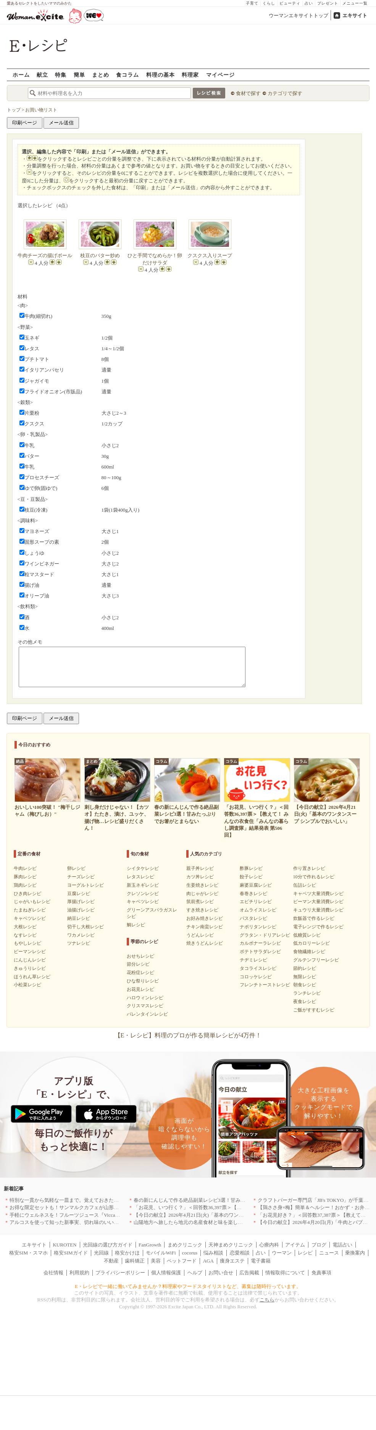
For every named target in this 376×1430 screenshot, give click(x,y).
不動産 (111, 1261)
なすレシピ (25, 935)
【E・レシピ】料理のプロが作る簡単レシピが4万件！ (188, 1035)
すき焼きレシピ (202, 910)
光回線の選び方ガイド (107, 1245)
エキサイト (354, 15)
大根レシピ (25, 926)
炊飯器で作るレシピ (313, 918)
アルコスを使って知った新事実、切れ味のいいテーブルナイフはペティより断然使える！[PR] (114, 1222)
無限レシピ (304, 976)
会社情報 (53, 1272)
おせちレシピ (140, 956)
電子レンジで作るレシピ (318, 926)
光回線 (101, 1253)
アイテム (295, 1245)
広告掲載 (249, 1272)
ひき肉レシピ (27, 893)
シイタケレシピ (143, 868)
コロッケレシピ (256, 976)
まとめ (100, 74)
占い (309, 3)
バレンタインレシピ (147, 1014)
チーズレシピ (81, 876)
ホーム (21, 74)
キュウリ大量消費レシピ (318, 910)
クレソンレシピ (143, 893)
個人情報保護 (166, 1272)
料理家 (190, 74)
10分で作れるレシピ (313, 876)
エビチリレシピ (256, 901)
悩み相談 (213, 1253)
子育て (252, 3)
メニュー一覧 (355, 3)
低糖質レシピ (307, 935)
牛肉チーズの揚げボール (45, 255)
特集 (60, 74)
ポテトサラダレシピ (260, 951)
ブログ (318, 1245)
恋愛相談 (240, 1253)
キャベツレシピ (30, 918)
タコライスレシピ (258, 968)
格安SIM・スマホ (28, 1253)
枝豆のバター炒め (100, 255)
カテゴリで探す (285, 93)
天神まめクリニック (230, 1245)
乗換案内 (355, 1253)
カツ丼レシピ (200, 876)
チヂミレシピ (253, 960)
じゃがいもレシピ (32, 901)
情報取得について (285, 1272)
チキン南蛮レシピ (204, 926)
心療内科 (269, 1245)
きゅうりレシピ (30, 968)
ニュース (329, 1253)
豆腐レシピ (78, 893)
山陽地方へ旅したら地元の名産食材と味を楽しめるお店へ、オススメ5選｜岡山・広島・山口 (237, 1222)
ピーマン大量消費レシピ (318, 901)
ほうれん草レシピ (32, 976)
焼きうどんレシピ (204, 943)
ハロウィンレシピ (145, 997)
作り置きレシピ (309, 868)
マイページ (220, 74)
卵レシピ (76, 868)
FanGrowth (150, 1245)
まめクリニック (185, 1245)
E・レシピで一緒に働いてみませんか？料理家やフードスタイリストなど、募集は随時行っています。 (188, 1286)
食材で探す (248, 93)
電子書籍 (261, 1261)
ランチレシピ (307, 993)
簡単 (79, 74)
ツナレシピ (78, 943)
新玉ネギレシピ (143, 885)
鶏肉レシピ (25, 885)
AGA (208, 1261)
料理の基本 (160, 74)
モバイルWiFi (161, 1253)
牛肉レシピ (25, 868)
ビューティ (289, 3)
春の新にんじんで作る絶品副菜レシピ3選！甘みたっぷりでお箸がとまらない (219, 1200)
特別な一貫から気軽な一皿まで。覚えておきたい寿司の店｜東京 (81, 1200)
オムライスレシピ (258, 910)
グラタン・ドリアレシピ (265, 935)
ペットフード (182, 1261)
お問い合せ (220, 1272)
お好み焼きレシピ (204, 918)
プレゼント (327, 3)
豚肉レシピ (25, 876)
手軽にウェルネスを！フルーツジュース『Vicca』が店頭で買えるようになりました (102, 1215)
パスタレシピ (253, 918)
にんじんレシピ (30, 960)
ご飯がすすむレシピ (313, 1010)
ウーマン (282, 1253)
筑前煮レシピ (200, 901)
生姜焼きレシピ (202, 885)
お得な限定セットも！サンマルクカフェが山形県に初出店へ (77, 1207)
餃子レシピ (251, 876)
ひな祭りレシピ (143, 981)
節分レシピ (138, 964)
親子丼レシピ (200, 868)
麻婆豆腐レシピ (256, 885)
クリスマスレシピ (145, 1005)
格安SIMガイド (70, 1253)
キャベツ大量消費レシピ (318, 893)
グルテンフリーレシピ (316, 960)
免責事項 (321, 1272)
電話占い (342, 1245)
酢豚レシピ (251, 868)
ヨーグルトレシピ (85, 885)
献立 (42, 74)
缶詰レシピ (304, 885)
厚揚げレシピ (81, 901)
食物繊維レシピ (309, 951)
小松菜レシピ (27, 984)
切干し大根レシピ (85, 926)
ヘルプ (194, 1272)
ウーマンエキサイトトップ (298, 15)
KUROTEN (64, 1245)
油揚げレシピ (81, 910)
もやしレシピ (27, 943)
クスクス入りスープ (209, 255)
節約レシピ (304, 968)
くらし (269, 3)
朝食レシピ (304, 984)
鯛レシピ (136, 925)
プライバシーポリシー (120, 1272)
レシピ (305, 1253)
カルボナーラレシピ (260, 943)
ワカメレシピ (81, 935)
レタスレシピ (140, 876)
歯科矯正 (135, 1261)
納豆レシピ (78, 918)
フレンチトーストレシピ (265, 984)
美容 (156, 1261)
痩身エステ (232, 1261)
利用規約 (79, 1272)
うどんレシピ (200, 935)
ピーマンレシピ (30, 951)
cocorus (189, 1253)
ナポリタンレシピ (258, 926)
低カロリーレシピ (311, 943)
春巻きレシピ (253, 893)
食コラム (127, 74)
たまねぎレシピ (30, 910)
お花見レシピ (140, 989)
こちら (267, 1300)
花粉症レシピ (140, 972)
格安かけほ (127, 1253)
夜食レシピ (304, 1001)
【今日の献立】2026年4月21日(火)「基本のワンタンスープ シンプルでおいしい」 (224, 1215)
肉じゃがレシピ (202, 893)
